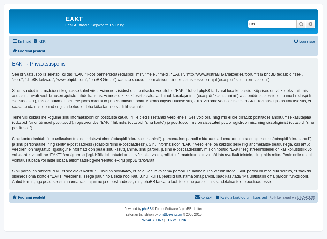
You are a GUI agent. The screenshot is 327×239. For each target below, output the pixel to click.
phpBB (147, 209)
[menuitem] (39, 41)
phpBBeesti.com (170, 214)
